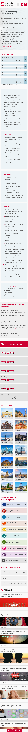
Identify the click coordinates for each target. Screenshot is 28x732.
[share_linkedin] (20, 730)
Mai (17, 572)
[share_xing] (8, 730)
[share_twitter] (16, 730)
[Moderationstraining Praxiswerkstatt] (22, 4)
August (17, 578)
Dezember (23, 583)
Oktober (11, 583)
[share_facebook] (12, 730)
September (23, 578)
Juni (23, 572)
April (10, 572)
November (17, 583)
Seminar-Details (6, 46)
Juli (11, 578)
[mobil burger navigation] (18, 4)
